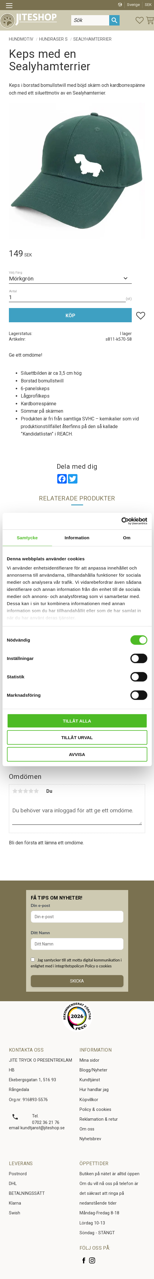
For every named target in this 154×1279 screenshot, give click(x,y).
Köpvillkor (89, 1099)
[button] (11, 6)
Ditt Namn (40, 932)
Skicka (77, 981)
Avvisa (77, 754)
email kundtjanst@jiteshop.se (37, 1127)
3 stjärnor (25, 791)
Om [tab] (127, 537)
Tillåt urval (77, 737)
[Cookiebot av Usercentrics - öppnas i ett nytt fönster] (121, 521)
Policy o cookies (98, 966)
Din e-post (40, 905)
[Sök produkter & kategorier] (90, 20)
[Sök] (114, 20)
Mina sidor (89, 1060)
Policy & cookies (95, 1109)
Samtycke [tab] (27, 537)
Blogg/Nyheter (93, 1070)
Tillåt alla (77, 720)
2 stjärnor (20, 791)
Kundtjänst (90, 1079)
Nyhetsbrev (90, 1138)
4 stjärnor (31, 791)
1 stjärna (15, 791)
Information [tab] (77, 537)
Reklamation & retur (99, 1119)
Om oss (87, 1129)
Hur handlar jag (94, 1089)
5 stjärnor (36, 791)
